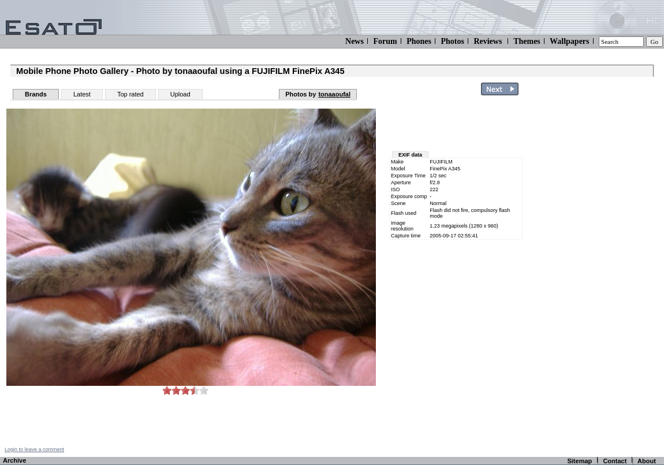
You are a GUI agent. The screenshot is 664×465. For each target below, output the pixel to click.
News (354, 41)
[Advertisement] (457, 126)
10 (203, 390)
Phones (418, 41)
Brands (36, 94)
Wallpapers (569, 41)
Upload (180, 94)
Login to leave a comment (34, 449)
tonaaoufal (334, 94)
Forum (385, 41)
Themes (526, 41)
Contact (614, 460)
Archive (14, 460)
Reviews (487, 41)
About (646, 460)
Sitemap (579, 460)
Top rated (130, 94)
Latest (82, 94)
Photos (452, 41)
